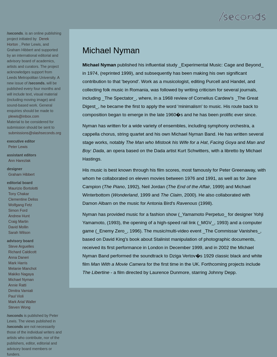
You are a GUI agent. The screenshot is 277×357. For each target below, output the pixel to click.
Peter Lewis (18, 147)
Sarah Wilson (19, 232)
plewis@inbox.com (23, 116)
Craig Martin (18, 221)
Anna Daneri (18, 257)
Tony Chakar (18, 194)
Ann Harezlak (19, 160)
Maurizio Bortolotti (23, 188)
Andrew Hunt (19, 216)
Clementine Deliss (23, 199)
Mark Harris (17, 263)
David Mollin (18, 227)
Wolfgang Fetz (20, 205)
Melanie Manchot (22, 268)
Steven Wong (19, 307)
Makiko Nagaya (21, 274)
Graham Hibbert (21, 174)
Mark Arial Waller (22, 302)
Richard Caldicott (22, 252)
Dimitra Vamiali (20, 291)
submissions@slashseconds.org (34, 133)
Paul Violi (16, 296)
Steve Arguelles (21, 246)
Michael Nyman (21, 279)
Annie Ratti (17, 285)
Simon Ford (17, 210)
